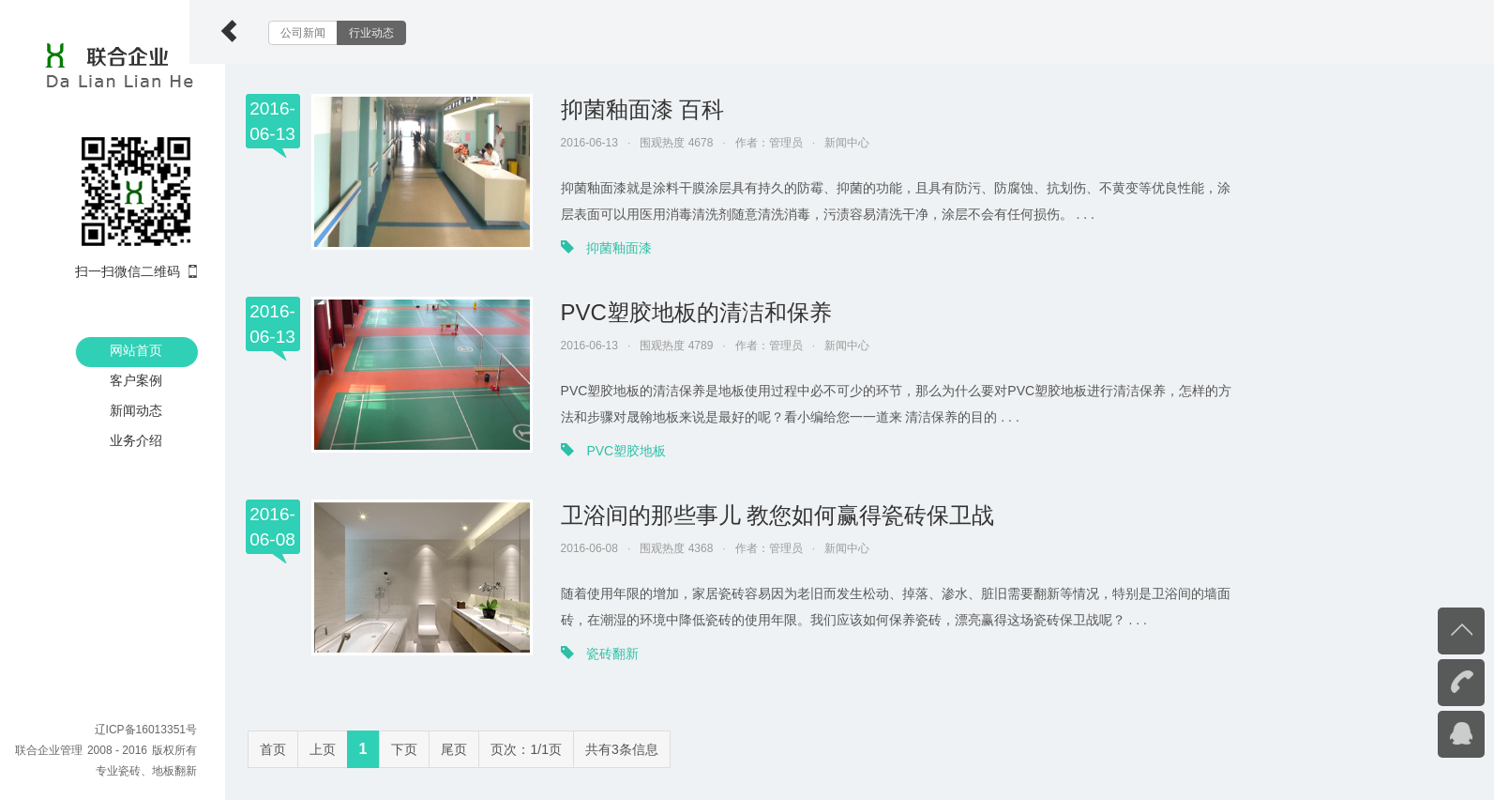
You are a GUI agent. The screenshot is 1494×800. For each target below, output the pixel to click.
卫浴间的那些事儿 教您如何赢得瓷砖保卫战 (813, 515)
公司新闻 (338, 32)
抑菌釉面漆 (655, 247)
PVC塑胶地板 (662, 450)
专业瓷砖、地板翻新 (146, 770)
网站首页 (136, 350)
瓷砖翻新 (649, 653)
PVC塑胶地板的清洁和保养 (732, 312)
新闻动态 (136, 410)
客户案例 (136, 380)
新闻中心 (882, 142)
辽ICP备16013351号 (146, 729)
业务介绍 (136, 440)
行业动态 (407, 32)
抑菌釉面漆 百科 (678, 109)
